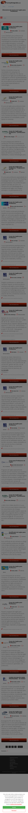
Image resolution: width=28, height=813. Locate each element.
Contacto (12, 759)
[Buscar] (26, 4)
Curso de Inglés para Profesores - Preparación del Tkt (17, 168)
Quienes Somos (14, 757)
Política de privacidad (12, 761)
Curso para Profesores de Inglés (17, 461)
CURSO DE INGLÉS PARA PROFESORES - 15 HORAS (17, 678)
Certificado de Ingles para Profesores (17, 533)
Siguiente (20, 746)
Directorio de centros (13, 767)
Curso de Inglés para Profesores (15, 27)
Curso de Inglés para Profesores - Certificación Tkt (17, 132)
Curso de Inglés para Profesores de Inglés (15, 712)
